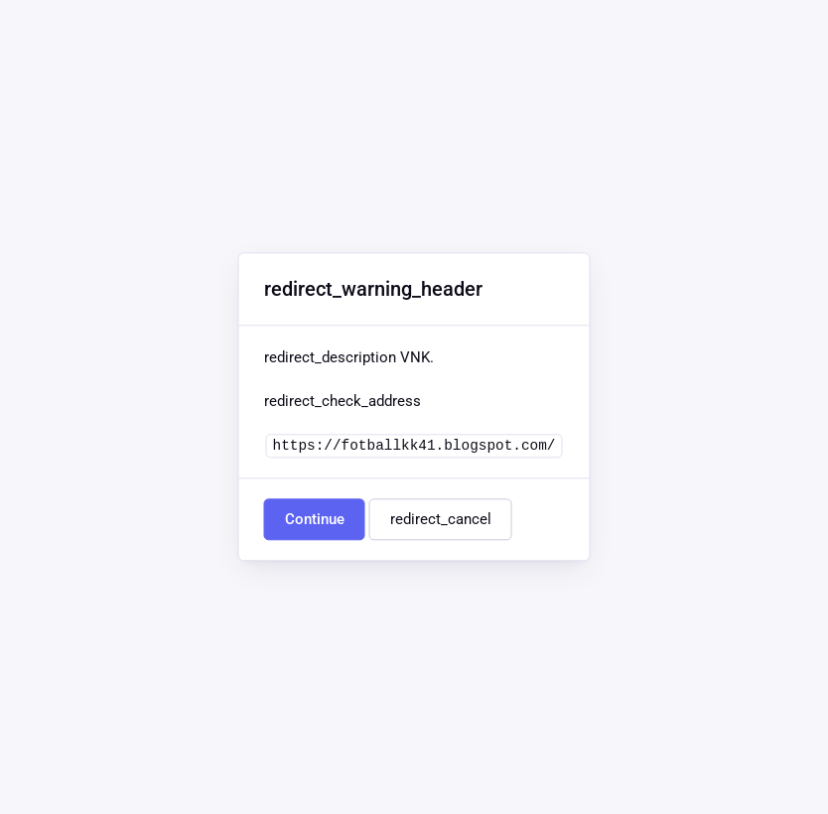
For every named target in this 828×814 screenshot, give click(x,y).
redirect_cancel (440, 520)
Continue (315, 520)
